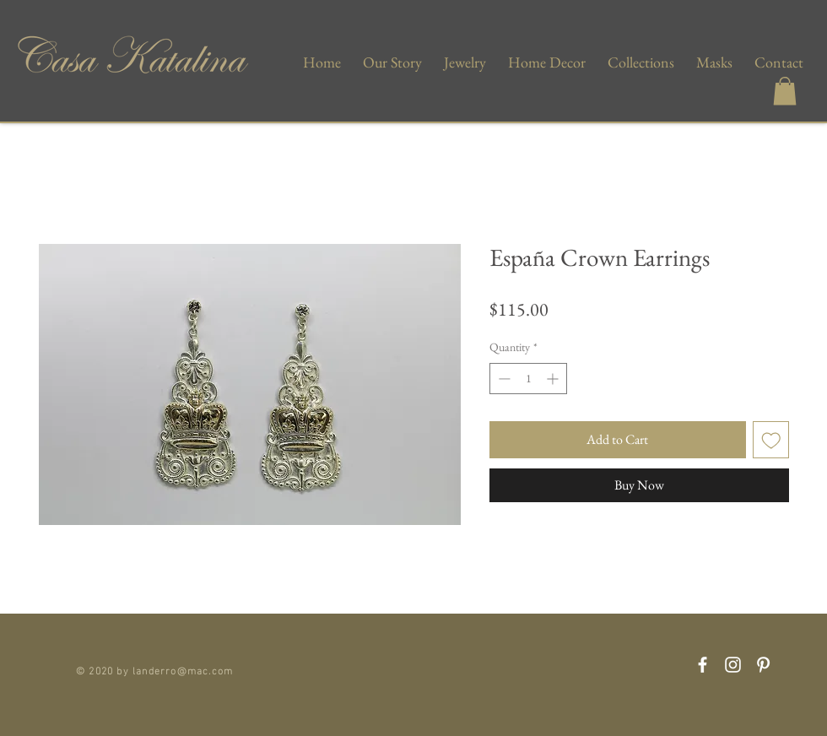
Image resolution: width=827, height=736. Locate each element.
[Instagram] (732, 664)
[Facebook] (702, 664)
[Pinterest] (763, 664)
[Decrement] (502, 378)
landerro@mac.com (182, 669)
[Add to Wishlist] (771, 439)
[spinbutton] (528, 378)
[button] (785, 91)
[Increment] (554, 378)
